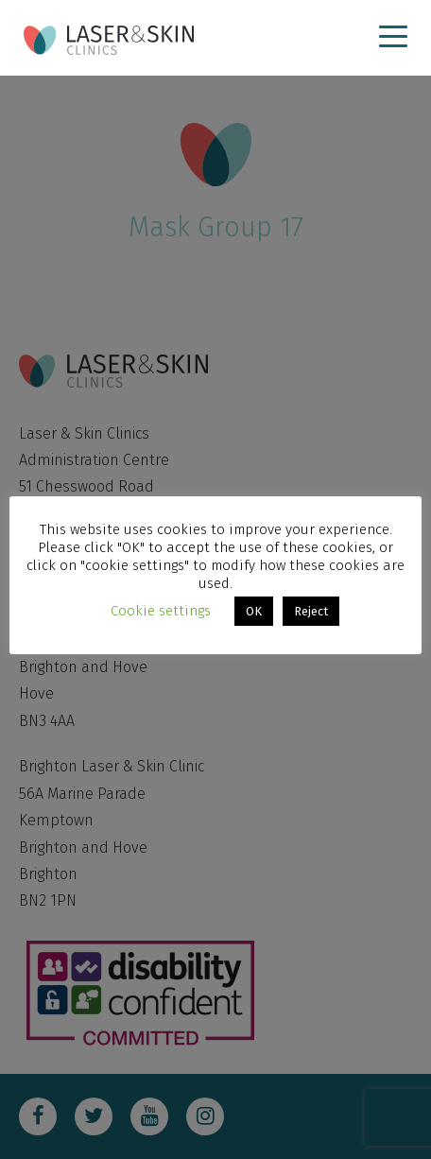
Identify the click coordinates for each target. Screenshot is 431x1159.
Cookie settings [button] (161, 610)
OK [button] (254, 611)
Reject (311, 611)
